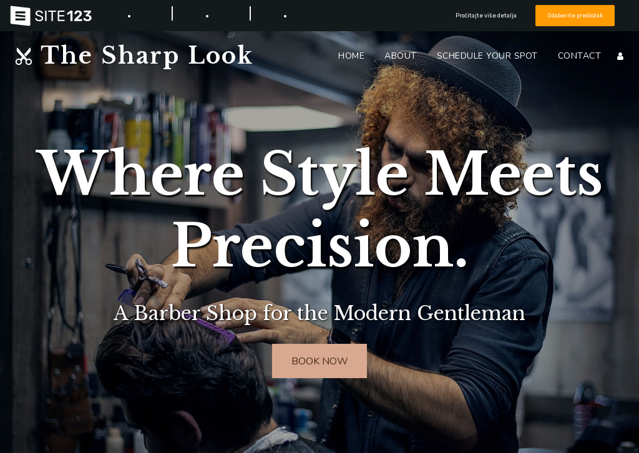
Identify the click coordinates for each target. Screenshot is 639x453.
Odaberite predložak (576, 15)
